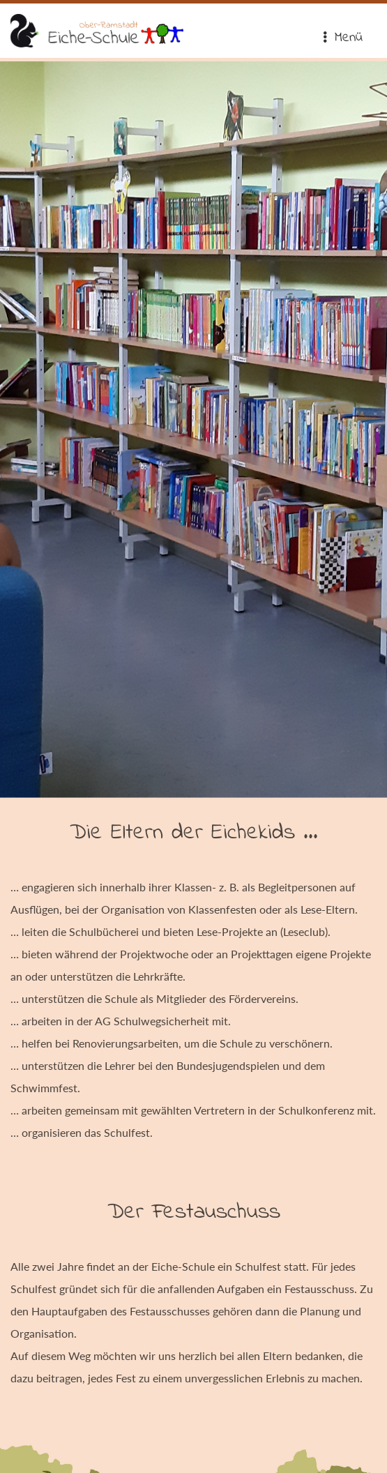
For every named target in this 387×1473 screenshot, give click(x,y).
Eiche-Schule (96, 30)
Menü (342, 38)
